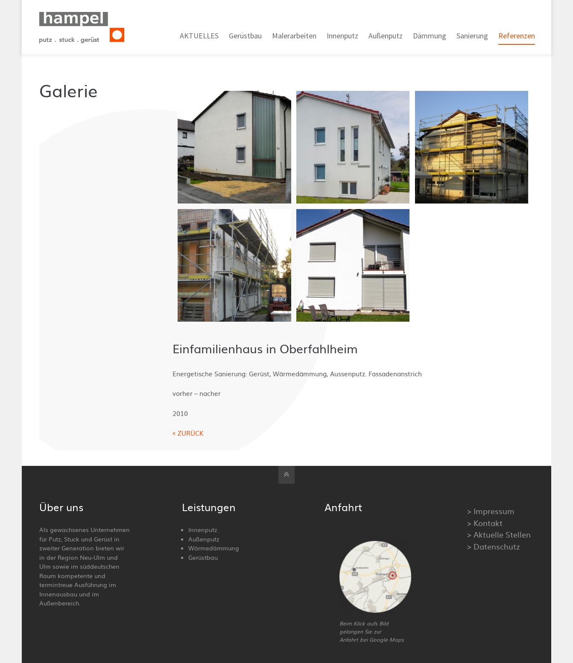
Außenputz (385, 36)
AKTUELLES (199, 36)
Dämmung (429, 36)
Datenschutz (497, 546)
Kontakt (488, 523)
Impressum (494, 511)
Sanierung (472, 36)
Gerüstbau (245, 36)
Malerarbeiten (294, 36)
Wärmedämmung (213, 548)
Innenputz (342, 36)
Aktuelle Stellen (502, 534)
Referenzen (516, 36)
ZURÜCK (191, 433)
